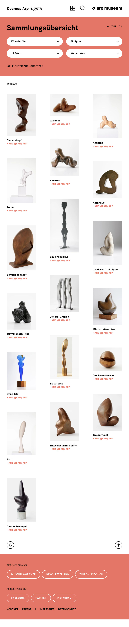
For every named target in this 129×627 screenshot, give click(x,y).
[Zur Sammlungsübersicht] (72, 8)
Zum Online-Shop (99, 579)
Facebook (19, 604)
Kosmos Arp (26, 8)
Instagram (71, 604)
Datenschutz (67, 616)
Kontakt (12, 616)
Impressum (46, 616)
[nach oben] (118, 550)
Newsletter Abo (63, 579)
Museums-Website (25, 579)
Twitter (44, 604)
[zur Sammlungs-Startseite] (10, 550)
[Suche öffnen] (82, 8)
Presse (26, 616)
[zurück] (114, 27)
